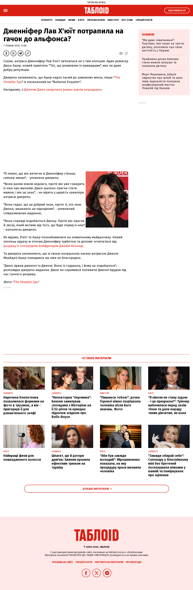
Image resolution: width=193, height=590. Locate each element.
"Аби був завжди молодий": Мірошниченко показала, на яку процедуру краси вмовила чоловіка (120, 463)
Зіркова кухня (96, 20)
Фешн (71, 20)
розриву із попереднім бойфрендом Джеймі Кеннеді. (43, 246)
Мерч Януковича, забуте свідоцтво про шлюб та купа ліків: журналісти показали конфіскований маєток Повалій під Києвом (162, 81)
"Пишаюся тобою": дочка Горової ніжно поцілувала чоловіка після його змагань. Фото (120, 403)
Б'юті (81, 20)
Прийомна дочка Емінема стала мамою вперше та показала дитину (160, 62)
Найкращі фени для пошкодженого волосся (22, 458)
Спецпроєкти (144, 20)
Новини (148, 34)
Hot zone (127, 20)
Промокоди (133, 562)
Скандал (60, 20)
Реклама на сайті (62, 562)
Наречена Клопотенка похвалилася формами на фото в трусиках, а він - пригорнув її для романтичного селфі (23, 405)
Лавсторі (113, 20)
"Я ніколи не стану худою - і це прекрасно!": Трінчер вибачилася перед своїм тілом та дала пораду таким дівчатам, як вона (168, 405)
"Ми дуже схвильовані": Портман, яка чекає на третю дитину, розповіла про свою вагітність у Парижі (163, 45)
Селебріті (46, 20)
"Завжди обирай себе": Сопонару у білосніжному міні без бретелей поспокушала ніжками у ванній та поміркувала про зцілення (168, 465)
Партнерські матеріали (109, 562)
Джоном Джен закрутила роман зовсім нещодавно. (63, 89)
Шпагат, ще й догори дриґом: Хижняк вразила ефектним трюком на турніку (71, 461)
